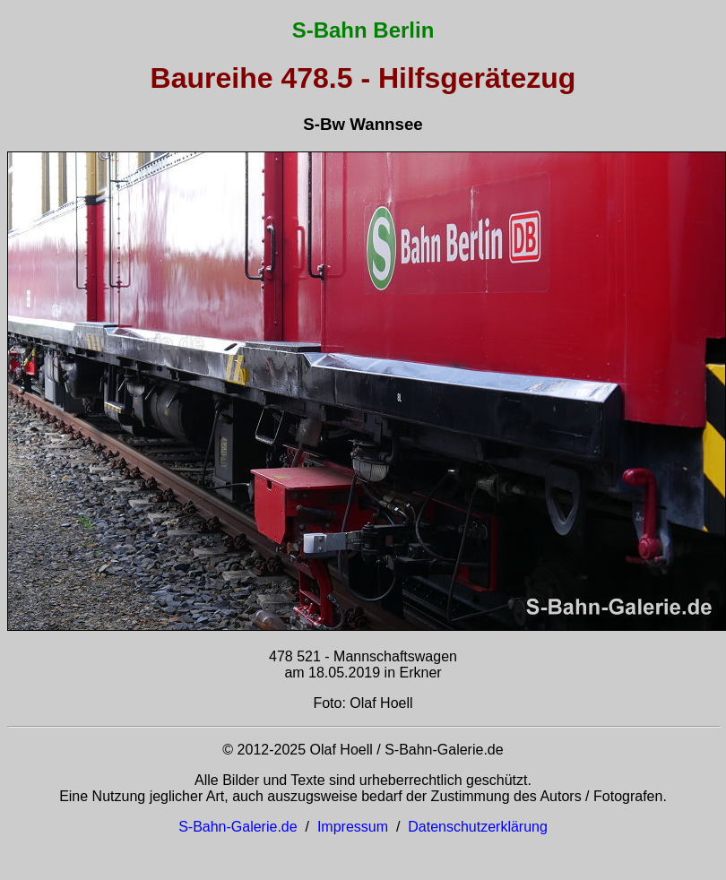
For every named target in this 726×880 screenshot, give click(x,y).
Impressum (352, 826)
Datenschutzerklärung (478, 826)
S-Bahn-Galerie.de (238, 826)
